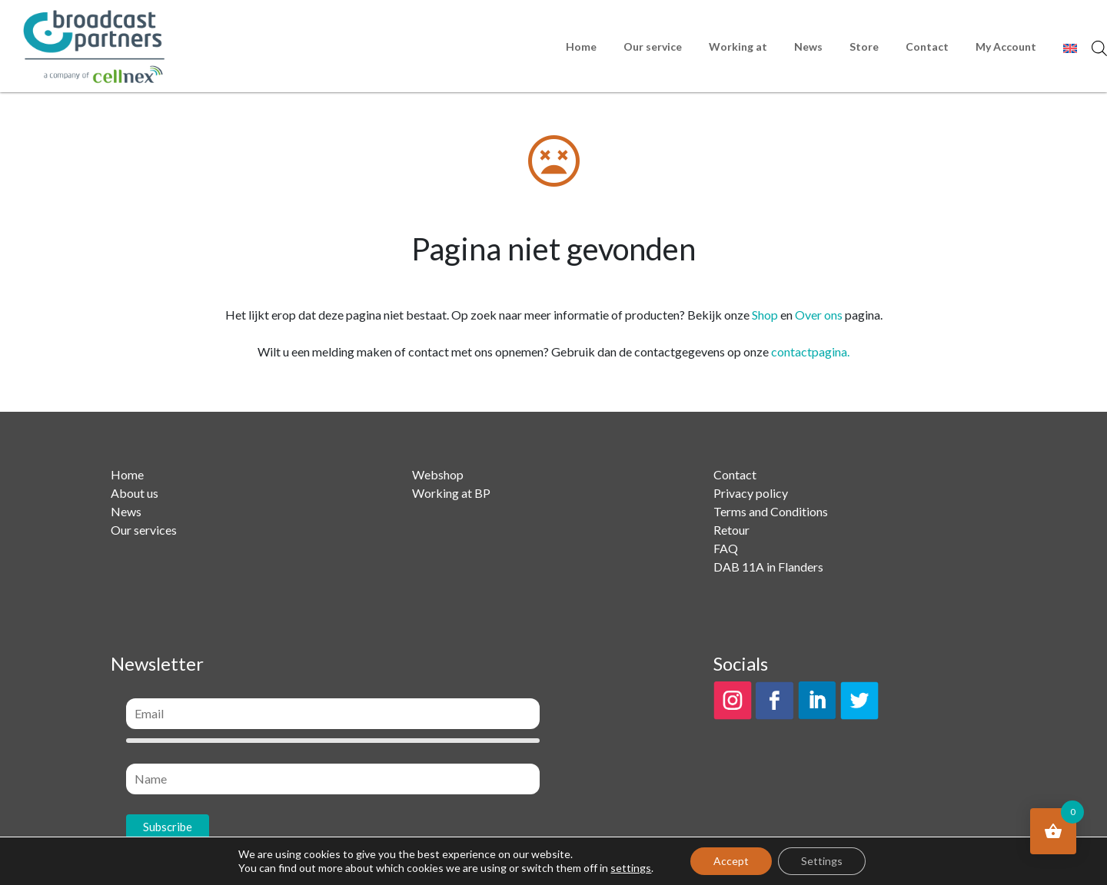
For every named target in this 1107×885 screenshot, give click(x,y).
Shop (765, 314)
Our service (652, 46)
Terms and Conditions (770, 511)
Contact (927, 46)
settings (630, 867)
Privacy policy (750, 493)
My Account (1006, 46)
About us (134, 493)
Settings (822, 860)
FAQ (725, 548)
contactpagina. (810, 351)
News (808, 46)
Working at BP (451, 493)
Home (581, 46)
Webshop (438, 474)
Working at (738, 46)
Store (864, 46)
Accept (731, 860)
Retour (731, 529)
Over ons (819, 314)
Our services (144, 529)
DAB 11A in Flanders (768, 566)
